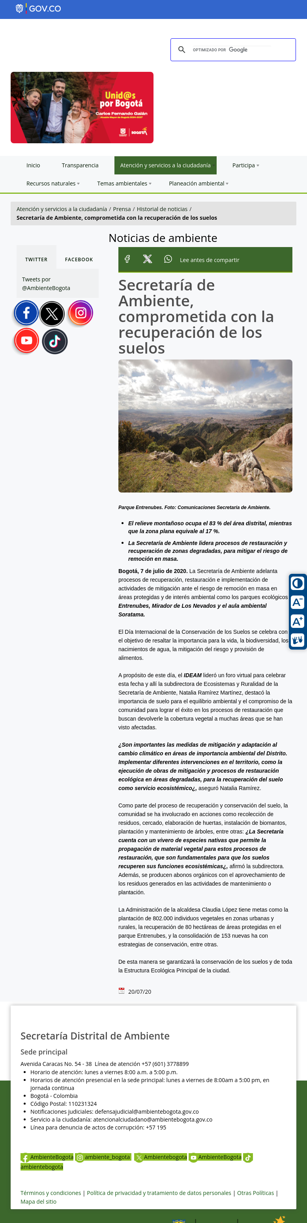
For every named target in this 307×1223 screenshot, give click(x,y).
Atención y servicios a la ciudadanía (62, 209)
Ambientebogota (160, 1157)
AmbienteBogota (47, 1157)
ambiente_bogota (103, 1157)
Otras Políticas (255, 1193)
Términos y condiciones (51, 1193)
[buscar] (232, 50)
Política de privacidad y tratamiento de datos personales (159, 1193)
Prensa (122, 209)
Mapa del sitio (38, 1201)
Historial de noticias (162, 209)
